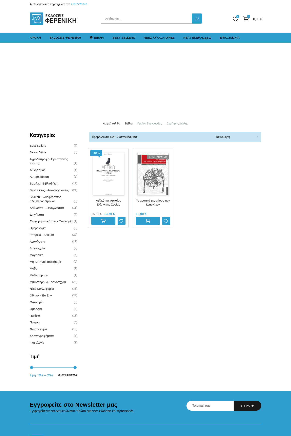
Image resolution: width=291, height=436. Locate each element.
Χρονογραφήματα (42, 265)
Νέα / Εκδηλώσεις (111, 387)
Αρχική (104, 368)
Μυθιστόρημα (39, 204)
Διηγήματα (37, 144)
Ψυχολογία (37, 272)
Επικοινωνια (230, 37)
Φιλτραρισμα (67, 304)
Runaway (250, 427)
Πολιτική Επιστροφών (165, 386)
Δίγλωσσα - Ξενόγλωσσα (47, 137)
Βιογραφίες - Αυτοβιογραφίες (49, 119)
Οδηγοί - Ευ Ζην (41, 225)
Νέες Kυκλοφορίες (42, 218)
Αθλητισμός (37, 99)
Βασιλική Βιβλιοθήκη (43, 113)
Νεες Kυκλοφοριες (159, 37)
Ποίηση (35, 251)
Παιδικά (35, 245)
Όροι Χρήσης (159, 399)
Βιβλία (129, 52)
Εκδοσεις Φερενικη (65, 37)
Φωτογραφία (38, 258)
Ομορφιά (36, 238)
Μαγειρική (36, 184)
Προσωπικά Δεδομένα (165, 406)
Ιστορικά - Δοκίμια (42, 164)
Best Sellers (124, 37)
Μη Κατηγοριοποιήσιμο (45, 191)
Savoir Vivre (38, 81)
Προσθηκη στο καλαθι (103, 150)
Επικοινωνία (107, 394)
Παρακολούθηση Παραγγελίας (171, 393)
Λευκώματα (37, 171)
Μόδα (33, 198)
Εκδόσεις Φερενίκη (112, 374)
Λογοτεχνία (37, 177)
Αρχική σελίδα (111, 52)
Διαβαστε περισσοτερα (148, 150)
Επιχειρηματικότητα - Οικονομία (51, 150)
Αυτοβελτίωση (39, 106)
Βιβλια (97, 37)
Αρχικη (35, 37)
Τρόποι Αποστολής (163, 379)
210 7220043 (79, 4)
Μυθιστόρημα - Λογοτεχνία (48, 211)
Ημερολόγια (38, 157)
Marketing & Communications (233, 421)
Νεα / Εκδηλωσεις (197, 37)
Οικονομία (36, 231)
